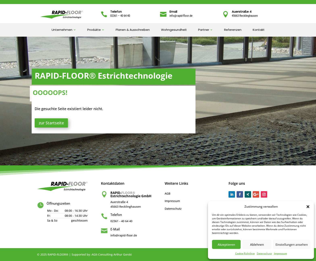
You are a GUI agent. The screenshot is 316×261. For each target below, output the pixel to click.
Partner (203, 30)
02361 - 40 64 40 (121, 221)
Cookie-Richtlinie (245, 253)
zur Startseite (51, 123)
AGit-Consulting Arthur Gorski (111, 254)
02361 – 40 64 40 (120, 16)
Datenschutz (264, 253)
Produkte (94, 30)
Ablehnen (257, 244)
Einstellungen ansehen (291, 244)
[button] (308, 207)
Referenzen (232, 30)
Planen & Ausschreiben (133, 30)
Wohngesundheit (174, 30)
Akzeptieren (226, 244)
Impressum (280, 253)
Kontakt (259, 30)
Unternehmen (62, 30)
